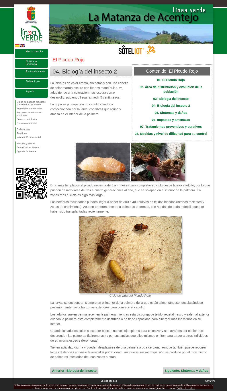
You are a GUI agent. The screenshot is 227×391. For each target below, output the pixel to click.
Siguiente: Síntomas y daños (186, 370)
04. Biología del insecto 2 (171, 105)
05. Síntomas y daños (171, 112)
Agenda (30, 91)
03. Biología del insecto (171, 99)
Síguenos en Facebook (17, 160)
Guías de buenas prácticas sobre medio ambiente (31, 103)
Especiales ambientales (29, 108)
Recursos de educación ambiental (29, 113)
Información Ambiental (29, 137)
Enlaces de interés (27, 119)
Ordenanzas (23, 129)
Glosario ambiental (27, 123)
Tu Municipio (33, 81)
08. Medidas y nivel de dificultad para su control (171, 133)
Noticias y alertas (26, 143)
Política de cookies (186, 388)
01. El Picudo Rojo (171, 80)
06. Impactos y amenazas (171, 120)
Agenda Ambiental (26, 151)
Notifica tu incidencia (31, 62)
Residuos (22, 133)
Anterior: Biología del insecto (74, 370)
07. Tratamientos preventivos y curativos (171, 126)
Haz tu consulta (34, 51)
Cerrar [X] (210, 381)
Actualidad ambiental (28, 147)
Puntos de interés (35, 71)
